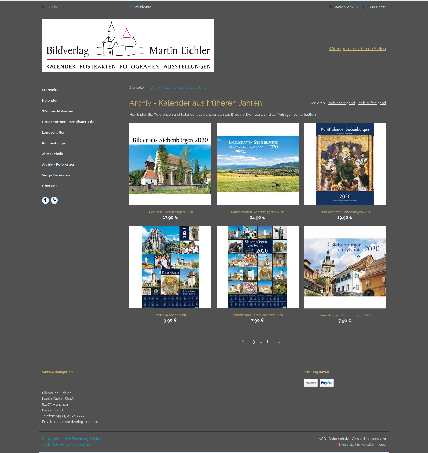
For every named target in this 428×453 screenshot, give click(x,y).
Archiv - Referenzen (58, 164)
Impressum (377, 439)
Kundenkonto (140, 7)
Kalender (50, 100)
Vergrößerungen (56, 175)
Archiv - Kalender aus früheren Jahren (179, 87)
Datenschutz (338, 439)
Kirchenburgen (54, 143)
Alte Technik (52, 154)
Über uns (49, 186)
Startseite (50, 90)
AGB (322, 439)
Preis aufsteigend (372, 103)
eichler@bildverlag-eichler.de (76, 422)
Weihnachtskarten (57, 111)
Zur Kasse (378, 7)
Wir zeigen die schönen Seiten (357, 48)
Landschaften (54, 132)
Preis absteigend (341, 103)
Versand (358, 439)
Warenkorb (346, 7)
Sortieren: (317, 103)
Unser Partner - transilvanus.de (68, 122)
